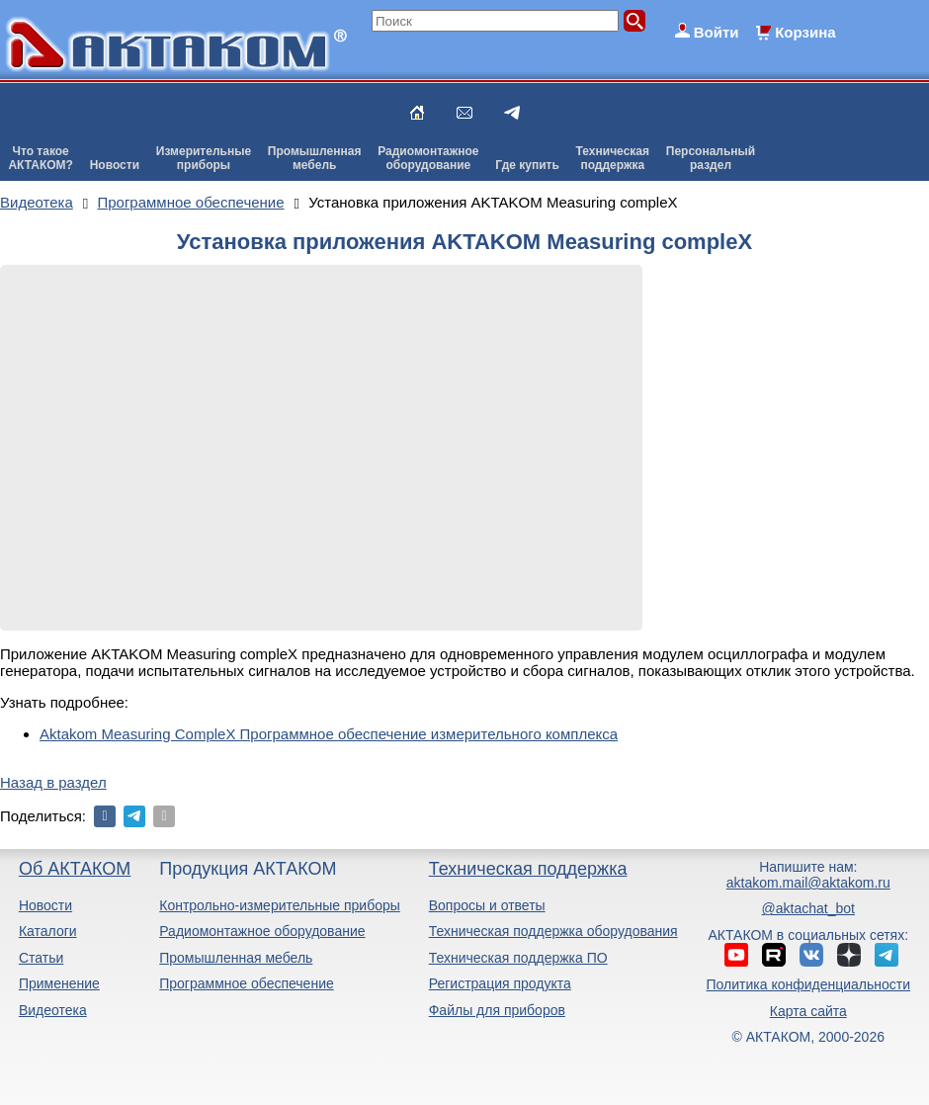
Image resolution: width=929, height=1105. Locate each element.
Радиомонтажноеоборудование (428, 158)
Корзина (805, 32)
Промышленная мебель (235, 958)
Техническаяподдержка (612, 158)
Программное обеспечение (246, 983)
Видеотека (53, 1010)
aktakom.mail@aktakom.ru (808, 883)
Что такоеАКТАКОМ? (40, 158)
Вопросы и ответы (487, 905)
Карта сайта (808, 1011)
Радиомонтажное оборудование (262, 931)
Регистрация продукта (500, 983)
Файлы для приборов (497, 1010)
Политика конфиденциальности (809, 984)
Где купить (527, 165)
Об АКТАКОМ (74, 869)
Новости (114, 165)
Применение (59, 983)
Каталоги (48, 931)
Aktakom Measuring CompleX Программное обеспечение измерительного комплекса (329, 733)
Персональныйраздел (710, 158)
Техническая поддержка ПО (518, 958)
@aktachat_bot (808, 908)
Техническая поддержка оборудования (553, 931)
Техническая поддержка (528, 869)
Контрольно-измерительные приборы (279, 905)
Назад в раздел (53, 782)
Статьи (41, 958)
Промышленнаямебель (315, 158)
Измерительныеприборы (203, 158)
